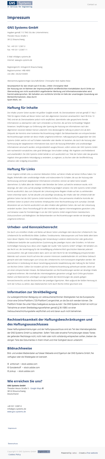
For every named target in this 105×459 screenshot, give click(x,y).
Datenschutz (13, 443)
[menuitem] (92, 4)
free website (92, 453)
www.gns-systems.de (16, 411)
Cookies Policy (15, 454)
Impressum (12, 428)
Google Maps (36, 388)
